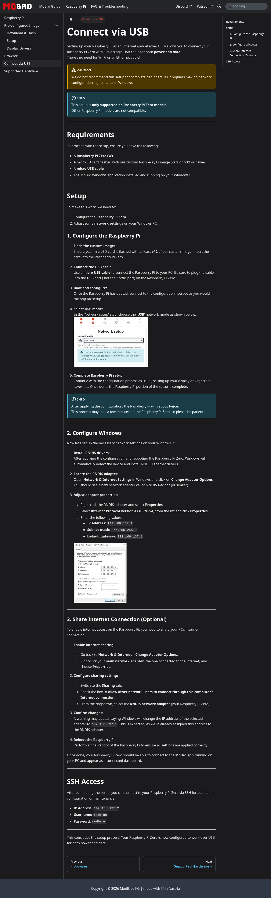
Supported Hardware (21, 71)
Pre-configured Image (22, 25)
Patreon (205, 6)
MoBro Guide (49, 6)
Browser (11, 56)
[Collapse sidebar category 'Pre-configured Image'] (56, 25)
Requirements (235, 21)
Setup (11, 40)
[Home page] (71, 19)
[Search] (246, 6)
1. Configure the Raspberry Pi (247, 36)
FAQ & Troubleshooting (110, 6)
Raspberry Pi (76, 6)
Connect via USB (17, 63)
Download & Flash (21, 33)
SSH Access (233, 61)
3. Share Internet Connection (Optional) (243, 53)
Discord (184, 6)
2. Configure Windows (243, 44)
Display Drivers (19, 48)
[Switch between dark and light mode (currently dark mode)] (219, 6)
